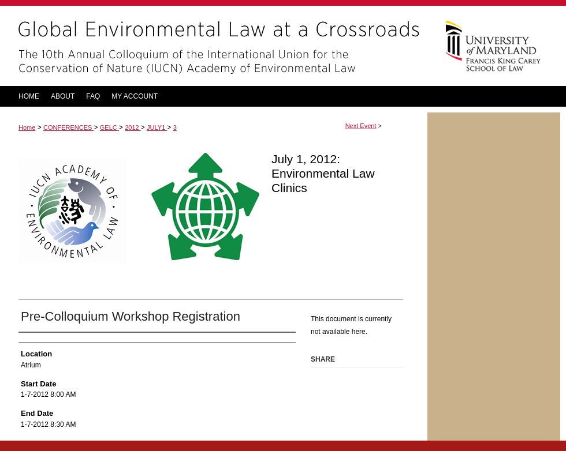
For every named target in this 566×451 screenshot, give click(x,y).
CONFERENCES (68, 127)
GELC (109, 127)
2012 (133, 127)
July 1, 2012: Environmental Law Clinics (323, 173)
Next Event (361, 125)
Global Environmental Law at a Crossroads (213, 46)
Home (26, 127)
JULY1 (157, 127)
